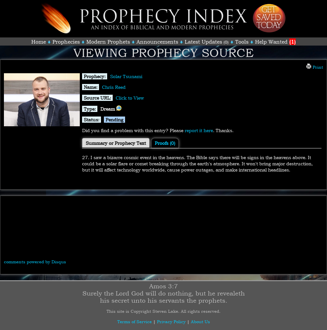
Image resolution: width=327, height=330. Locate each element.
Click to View (130, 98)
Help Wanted (275, 41)
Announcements (157, 41)
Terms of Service (134, 321)
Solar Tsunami (126, 76)
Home (38, 41)
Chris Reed (114, 87)
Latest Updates (203, 41)
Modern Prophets (108, 41)
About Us (200, 321)
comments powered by (35, 262)
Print (314, 67)
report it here (199, 130)
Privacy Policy (171, 321)
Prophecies (66, 41)
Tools (242, 41)
